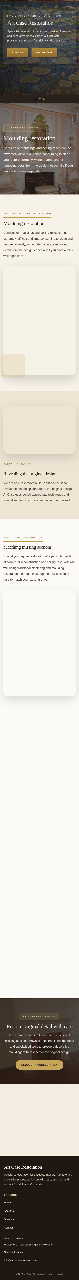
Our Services (44, 52)
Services (9, 1219)
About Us (18, 52)
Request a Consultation (39, 1065)
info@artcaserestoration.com (20, 1260)
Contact (8, 1227)
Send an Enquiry (13, 1252)
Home (7, 1202)
